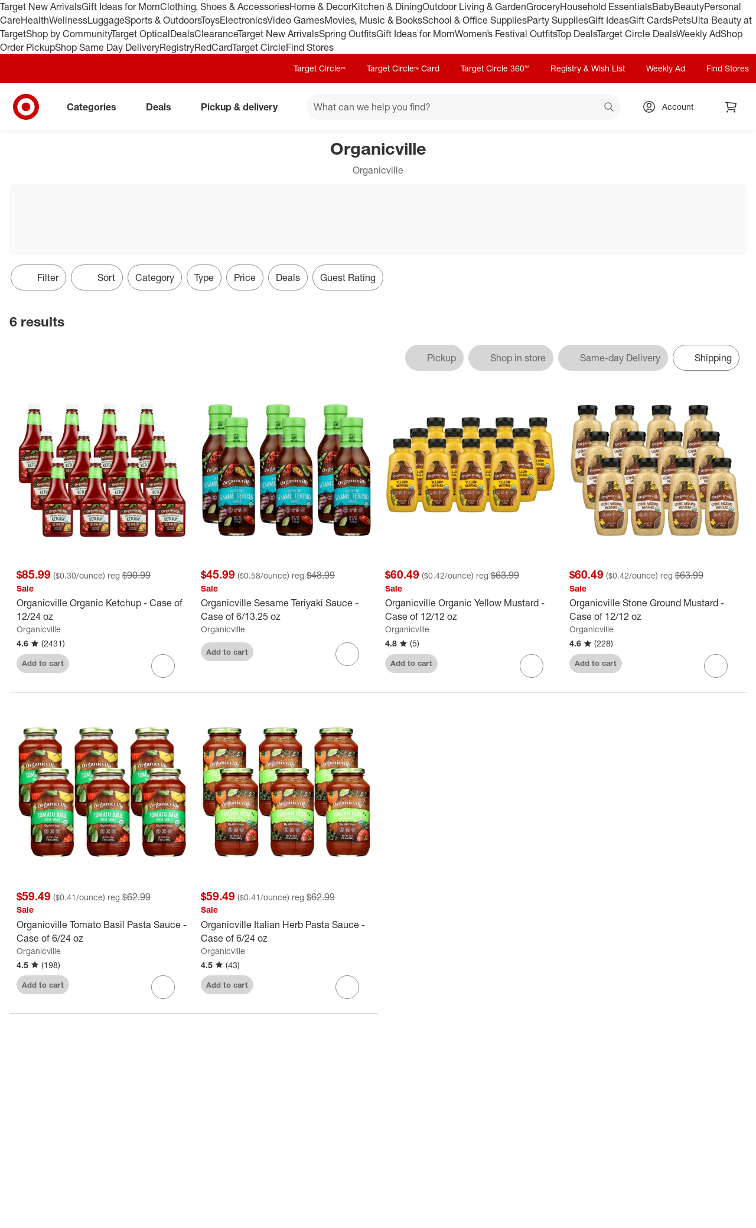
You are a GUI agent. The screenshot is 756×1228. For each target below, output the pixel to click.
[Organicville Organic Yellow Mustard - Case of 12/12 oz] (470, 609)
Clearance (215, 34)
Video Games (295, 20)
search (609, 108)
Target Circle (259, 47)
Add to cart (43, 663)
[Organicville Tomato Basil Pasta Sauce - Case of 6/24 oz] (102, 931)
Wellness (68, 20)
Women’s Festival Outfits (505, 34)
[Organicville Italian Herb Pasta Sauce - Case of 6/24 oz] (286, 931)
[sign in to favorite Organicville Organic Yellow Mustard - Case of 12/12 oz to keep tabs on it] (531, 666)
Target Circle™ (320, 68)
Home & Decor (320, 6)
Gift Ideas (608, 20)
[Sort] (97, 277)
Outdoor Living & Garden (474, 6)
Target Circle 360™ (495, 68)
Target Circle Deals (636, 34)
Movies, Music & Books (373, 20)
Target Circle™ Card (403, 68)
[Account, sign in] (672, 107)
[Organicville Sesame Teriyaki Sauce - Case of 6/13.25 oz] (286, 609)
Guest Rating (348, 277)
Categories (96, 107)
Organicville (39, 629)
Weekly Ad (698, 34)
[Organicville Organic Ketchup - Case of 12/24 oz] (102, 609)
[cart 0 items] (731, 107)
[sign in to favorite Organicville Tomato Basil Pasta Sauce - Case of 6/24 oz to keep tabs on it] (163, 987)
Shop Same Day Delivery (107, 47)
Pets (681, 20)
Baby (663, 6)
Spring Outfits (347, 34)
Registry (176, 47)
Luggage (106, 20)
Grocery (543, 6)
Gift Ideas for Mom (121, 6)
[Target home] (26, 107)
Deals (182, 34)
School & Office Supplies (474, 20)
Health (35, 20)
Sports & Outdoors (163, 20)
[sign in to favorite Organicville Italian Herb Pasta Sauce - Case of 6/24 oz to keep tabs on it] (347, 987)
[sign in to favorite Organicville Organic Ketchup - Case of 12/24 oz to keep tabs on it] (163, 666)
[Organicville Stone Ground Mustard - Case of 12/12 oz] (654, 609)
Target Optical (140, 34)
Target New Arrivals (41, 6)
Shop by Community (68, 34)
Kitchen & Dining (386, 6)
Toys (210, 20)
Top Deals (576, 34)
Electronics (243, 20)
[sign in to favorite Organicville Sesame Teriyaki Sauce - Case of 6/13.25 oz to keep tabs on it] (347, 654)
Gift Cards (650, 20)
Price (245, 277)
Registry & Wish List (587, 68)
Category (154, 277)
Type (204, 277)
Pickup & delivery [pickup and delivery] (244, 107)
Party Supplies (557, 20)
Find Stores (310, 47)
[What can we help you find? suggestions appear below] (464, 107)
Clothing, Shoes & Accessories (224, 6)
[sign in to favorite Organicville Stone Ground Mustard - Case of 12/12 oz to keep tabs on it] (716, 666)
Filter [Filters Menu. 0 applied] (38, 277)
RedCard (213, 47)
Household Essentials (606, 6)
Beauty (689, 6)
